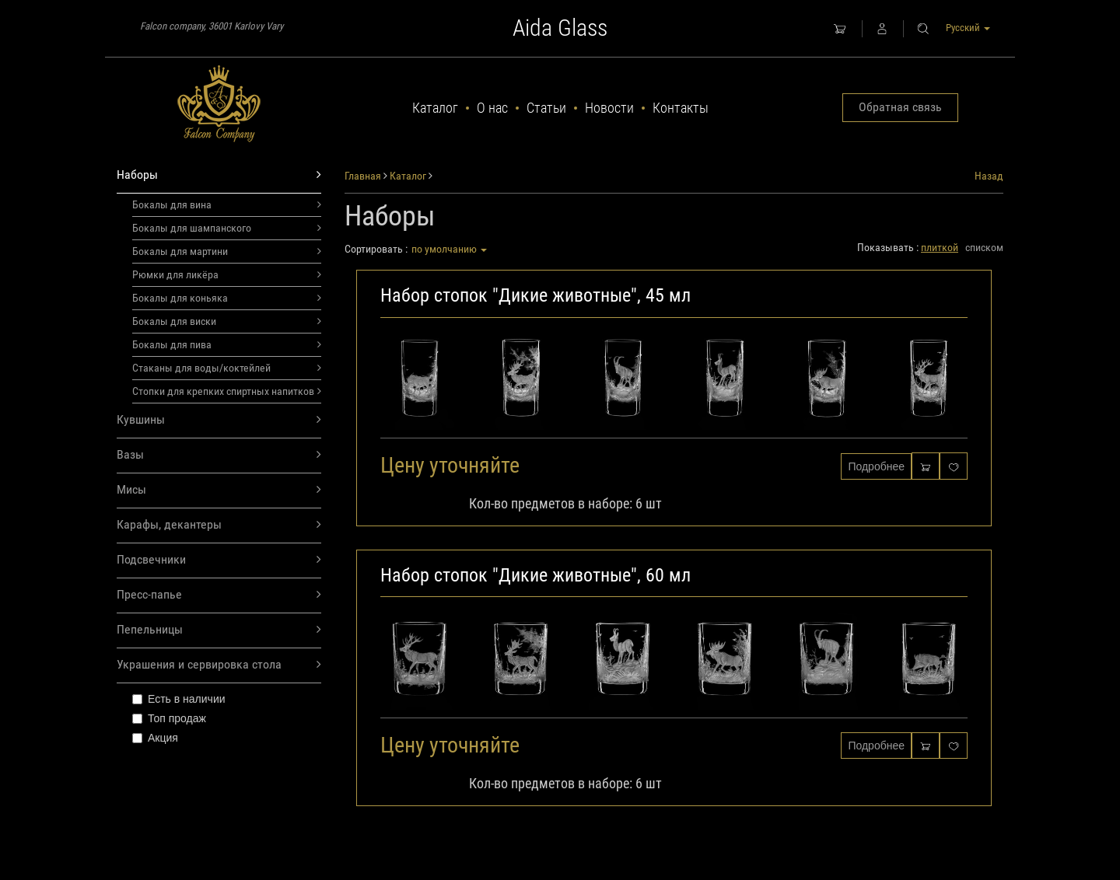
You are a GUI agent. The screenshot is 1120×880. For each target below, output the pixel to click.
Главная (363, 175)
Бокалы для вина (226, 204)
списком (984, 247)
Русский (968, 27)
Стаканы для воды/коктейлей (226, 367)
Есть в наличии (179, 699)
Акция (155, 738)
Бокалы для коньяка (226, 298)
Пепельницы (219, 630)
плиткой (939, 247)
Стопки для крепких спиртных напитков (226, 391)
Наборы (219, 175)
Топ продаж (169, 718)
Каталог (435, 108)
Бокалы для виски (226, 321)
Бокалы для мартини (226, 251)
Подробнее (876, 466)
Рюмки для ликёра (226, 274)
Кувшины (219, 420)
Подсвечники (219, 560)
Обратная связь (900, 107)
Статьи (546, 108)
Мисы (219, 490)
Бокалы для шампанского (226, 228)
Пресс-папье (219, 595)
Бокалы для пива (226, 344)
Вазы (219, 455)
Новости (609, 108)
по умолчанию (449, 249)
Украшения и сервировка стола (219, 665)
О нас (492, 108)
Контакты (681, 108)
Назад (989, 175)
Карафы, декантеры (219, 525)
